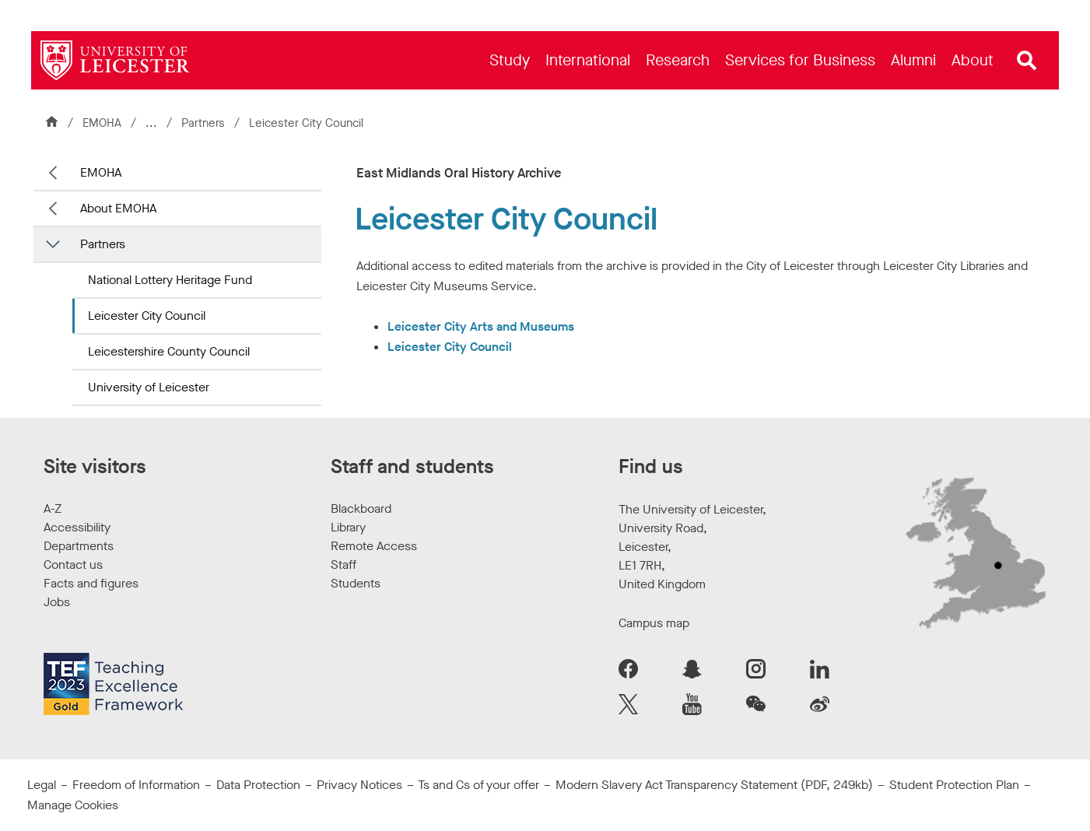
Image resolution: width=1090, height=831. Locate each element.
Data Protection (258, 785)
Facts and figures (91, 583)
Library (348, 527)
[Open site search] (1027, 60)
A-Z (52, 508)
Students (355, 583)
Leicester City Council (146, 315)
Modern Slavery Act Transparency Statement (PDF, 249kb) (714, 785)
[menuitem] (510, 60)
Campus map (654, 623)
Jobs (57, 602)
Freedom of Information (136, 785)
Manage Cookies (72, 805)
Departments (79, 546)
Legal (41, 785)
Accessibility (77, 527)
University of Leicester (148, 387)
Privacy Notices (359, 785)
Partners (204, 123)
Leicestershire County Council (169, 351)
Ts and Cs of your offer (478, 785)
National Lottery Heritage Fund (170, 280)
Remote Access (374, 546)
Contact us (73, 564)
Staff (343, 564)
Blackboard (361, 508)
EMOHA (101, 123)
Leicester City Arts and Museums (480, 326)
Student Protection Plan (954, 785)
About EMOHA (118, 208)
